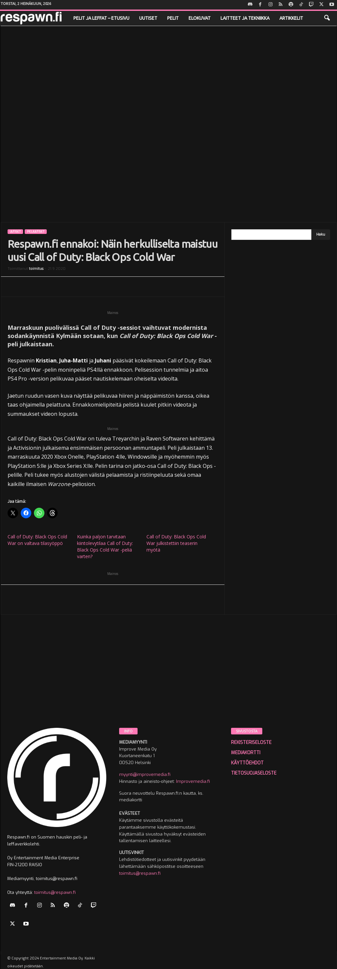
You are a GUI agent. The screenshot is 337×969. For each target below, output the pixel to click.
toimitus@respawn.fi (55, 892)
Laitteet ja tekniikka (245, 18)
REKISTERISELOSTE (251, 742)
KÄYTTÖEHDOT (247, 763)
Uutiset (148, 18)
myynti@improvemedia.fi (144, 774)
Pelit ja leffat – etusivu (101, 18)
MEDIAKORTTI (245, 753)
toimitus (36, 268)
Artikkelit (291, 18)
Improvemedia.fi (193, 781)
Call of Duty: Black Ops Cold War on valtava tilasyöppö (37, 539)
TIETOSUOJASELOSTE (253, 773)
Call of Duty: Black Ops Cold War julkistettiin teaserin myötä (176, 543)
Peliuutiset (35, 232)
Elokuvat (200, 18)
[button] (327, 18)
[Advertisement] (169, 678)
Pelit (173, 18)
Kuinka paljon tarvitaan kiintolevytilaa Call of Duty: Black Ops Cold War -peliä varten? (105, 546)
